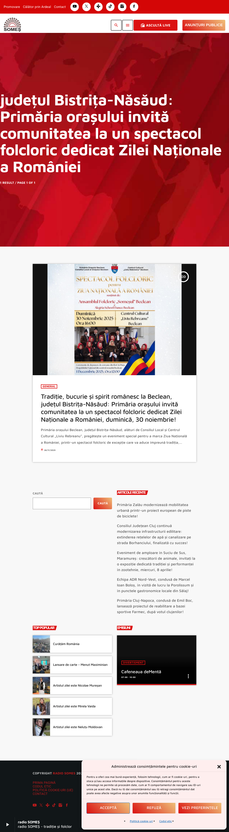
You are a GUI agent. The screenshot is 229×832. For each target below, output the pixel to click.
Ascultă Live (156, 25)
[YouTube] (35, 805)
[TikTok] (54, 805)
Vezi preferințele (200, 808)
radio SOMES (64, 773)
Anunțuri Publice (204, 25)
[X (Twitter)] (41, 805)
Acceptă (108, 808)
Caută (38, 493)
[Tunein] (48, 805)
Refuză (154, 808)
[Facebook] (67, 805)
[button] (219, 766)
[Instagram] (60, 805)
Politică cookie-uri (141, 821)
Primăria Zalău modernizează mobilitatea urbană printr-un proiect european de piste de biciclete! (154, 510)
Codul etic (165, 821)
